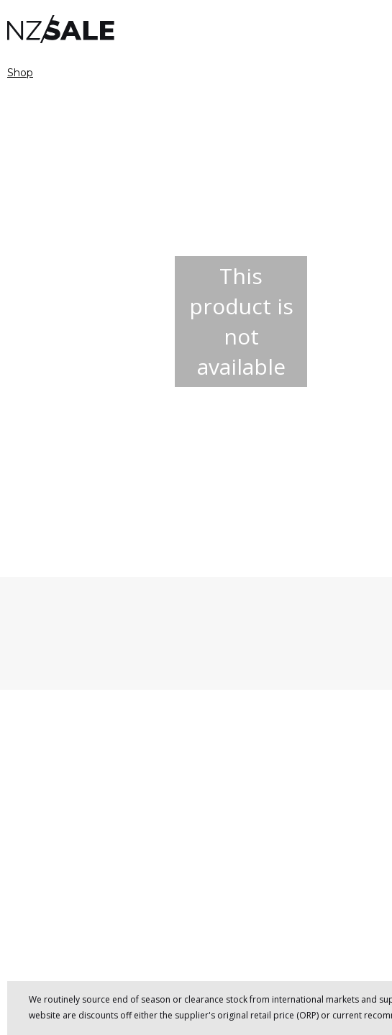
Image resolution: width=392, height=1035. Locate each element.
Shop (20, 72)
